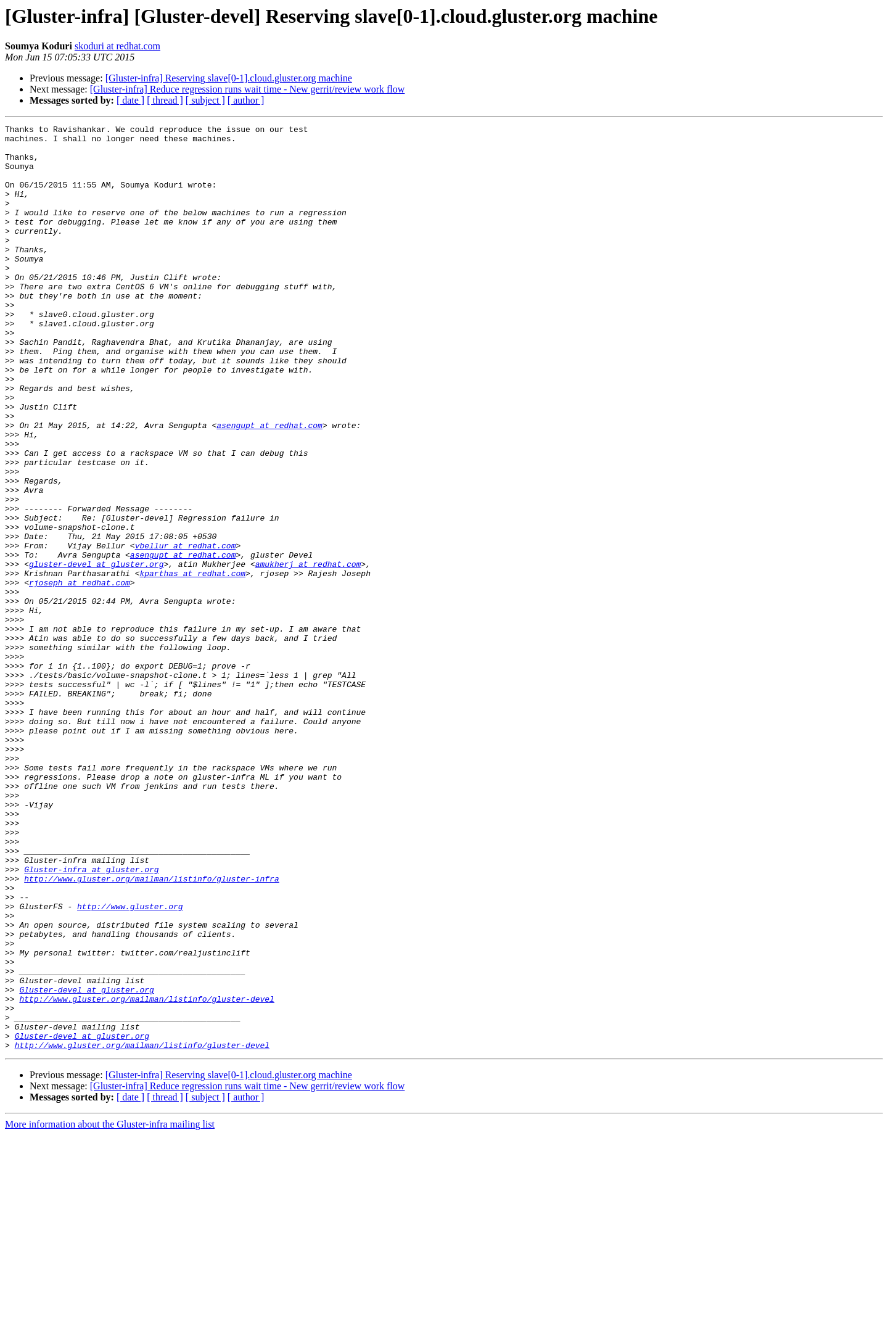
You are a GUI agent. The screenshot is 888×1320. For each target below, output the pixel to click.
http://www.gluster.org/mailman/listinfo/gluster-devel (146, 1174)
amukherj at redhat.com (308, 652)
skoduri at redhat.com (117, 46)
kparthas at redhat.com (192, 663)
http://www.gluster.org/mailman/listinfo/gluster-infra (151, 1030)
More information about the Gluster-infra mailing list (110, 1309)
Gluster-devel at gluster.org (86, 1163)
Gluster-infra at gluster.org (91, 1019)
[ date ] (130, 100)
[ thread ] (165, 100)
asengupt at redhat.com (269, 486)
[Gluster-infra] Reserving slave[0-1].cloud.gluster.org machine (228, 78)
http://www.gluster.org (130, 1063)
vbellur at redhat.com (185, 630)
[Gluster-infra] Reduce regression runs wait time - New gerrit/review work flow (247, 89)
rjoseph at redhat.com (79, 674)
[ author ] (246, 100)
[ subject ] (205, 100)
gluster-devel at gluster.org (96, 652)
